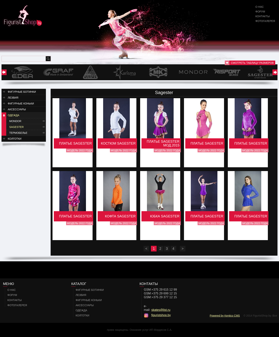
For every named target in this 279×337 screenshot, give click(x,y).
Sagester (16, 126)
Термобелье (18, 132)
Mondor (15, 121)
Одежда (13, 115)
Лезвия (13, 97)
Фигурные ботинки (22, 91)
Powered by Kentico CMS (225, 315)
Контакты (262, 16)
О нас (259, 6)
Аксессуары (17, 109)
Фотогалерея (265, 21)
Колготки (14, 138)
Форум (260, 11)
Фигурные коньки (21, 103)
